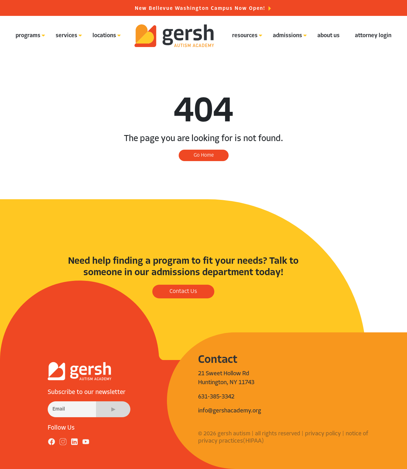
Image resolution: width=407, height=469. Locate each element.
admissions (287, 36)
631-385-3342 (216, 397)
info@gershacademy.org (229, 411)
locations (104, 36)
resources (245, 36)
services (66, 36)
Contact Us (183, 292)
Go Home (204, 155)
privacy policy (323, 434)
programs (28, 36)
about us (328, 36)
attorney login (373, 36)
